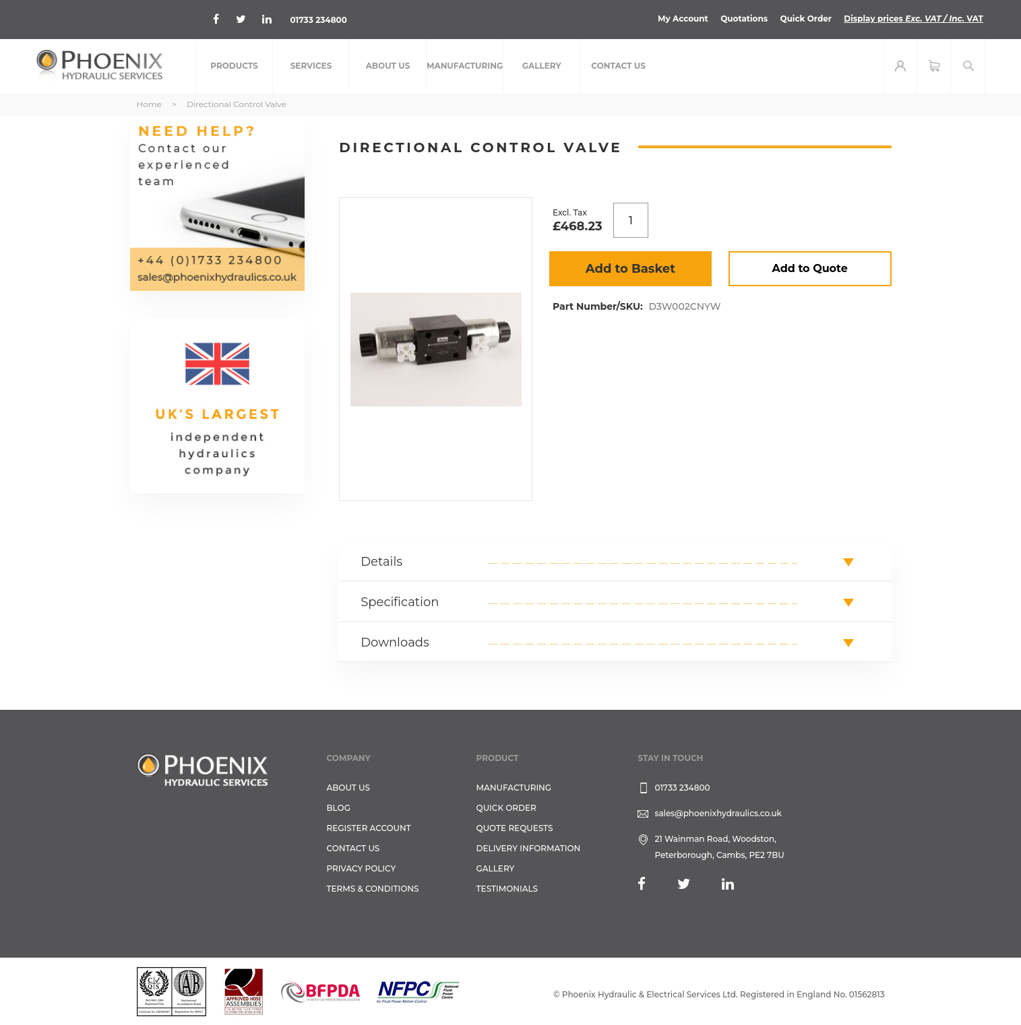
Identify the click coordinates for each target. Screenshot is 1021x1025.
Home (149, 104)
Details (381, 561)
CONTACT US (353, 848)
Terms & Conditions (373, 889)
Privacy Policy (361, 868)
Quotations (744, 18)
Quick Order (806, 18)
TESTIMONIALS (507, 889)
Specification (400, 602)
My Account (683, 18)
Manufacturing (514, 788)
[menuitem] (234, 66)
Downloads (395, 642)
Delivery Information (528, 848)
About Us (349, 788)
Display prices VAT (913, 18)
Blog (338, 808)
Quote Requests (514, 828)
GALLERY (495, 868)
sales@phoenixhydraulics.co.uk (718, 813)
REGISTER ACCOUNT (369, 828)
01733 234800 (318, 20)
